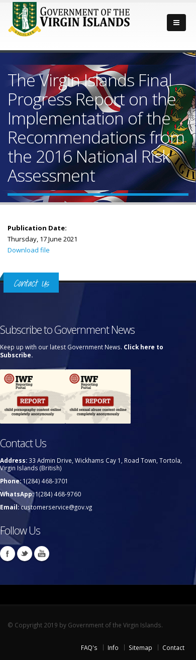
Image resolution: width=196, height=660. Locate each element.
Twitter (24, 553)
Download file (29, 249)
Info (113, 647)
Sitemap (140, 647)
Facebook (7, 553)
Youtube (41, 553)
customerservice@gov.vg (56, 507)
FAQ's (89, 647)
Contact (173, 647)
